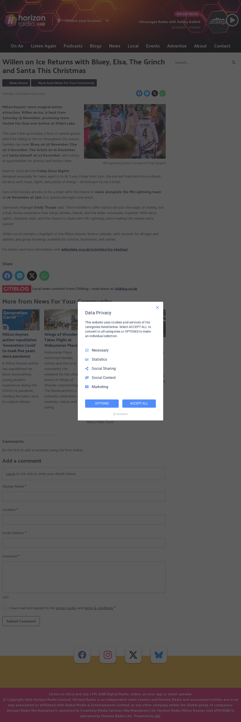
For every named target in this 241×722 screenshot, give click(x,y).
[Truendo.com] (120, 414)
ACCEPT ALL (139, 403)
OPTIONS (101, 403)
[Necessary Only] (157, 307)
